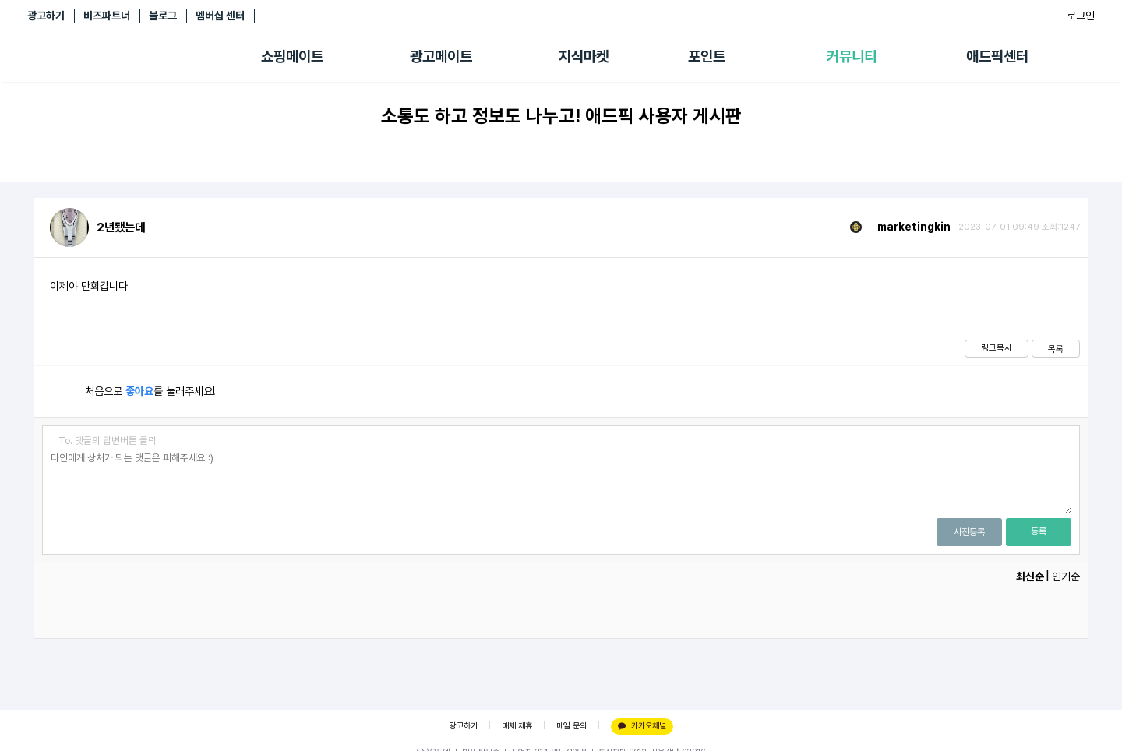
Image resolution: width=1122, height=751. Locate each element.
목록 (1056, 349)
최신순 (1030, 576)
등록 (1038, 531)
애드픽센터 (997, 56)
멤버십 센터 (220, 15)
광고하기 (46, 15)
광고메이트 (441, 56)
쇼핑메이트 (292, 56)
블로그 (163, 15)
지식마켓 (584, 56)
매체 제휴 (517, 726)
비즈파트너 (106, 15)
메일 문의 (571, 726)
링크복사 (996, 347)
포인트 (706, 56)
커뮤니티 (852, 56)
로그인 (1081, 15)
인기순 (1066, 576)
